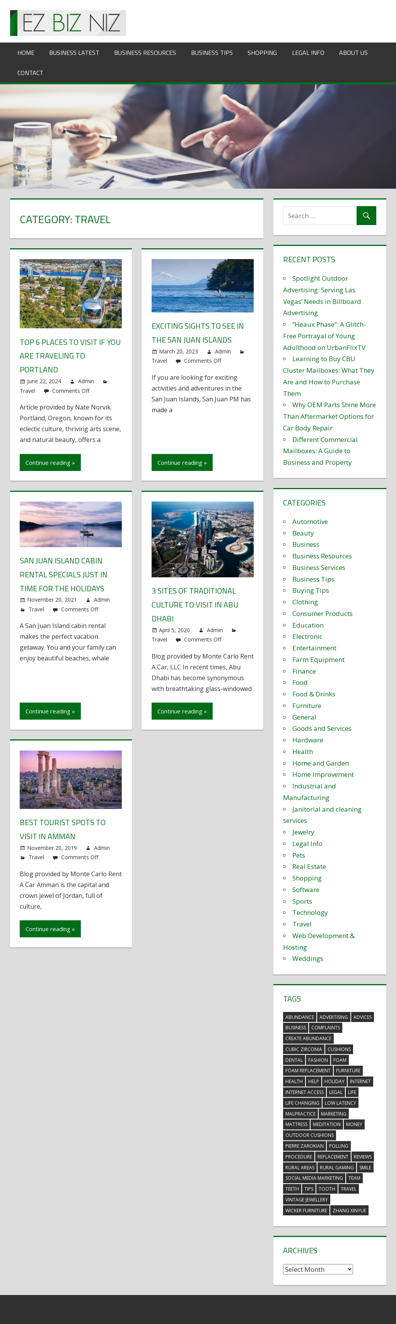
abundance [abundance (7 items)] (299, 1017)
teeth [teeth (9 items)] (292, 1189)
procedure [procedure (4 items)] (298, 1156)
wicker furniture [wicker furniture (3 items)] (306, 1210)
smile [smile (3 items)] (365, 1167)
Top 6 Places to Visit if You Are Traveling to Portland (70, 355)
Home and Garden (320, 763)
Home (25, 52)
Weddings (307, 958)
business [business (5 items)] (295, 1027)
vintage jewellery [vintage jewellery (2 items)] (306, 1199)
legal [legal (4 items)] (336, 1092)
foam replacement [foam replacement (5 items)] (308, 1070)
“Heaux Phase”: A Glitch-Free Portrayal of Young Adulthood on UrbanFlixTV (324, 336)
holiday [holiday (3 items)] (334, 1081)
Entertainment (314, 647)
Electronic (307, 636)
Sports (302, 901)
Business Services (318, 567)
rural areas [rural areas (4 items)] (299, 1167)
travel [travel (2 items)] (349, 1189)
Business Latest (74, 52)
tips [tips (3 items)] (308, 1189)
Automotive (310, 521)
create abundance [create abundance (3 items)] (308, 1038)
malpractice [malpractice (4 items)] (300, 1114)
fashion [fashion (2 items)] (318, 1060)
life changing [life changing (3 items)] (302, 1103)
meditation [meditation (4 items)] (327, 1124)
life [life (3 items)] (352, 1092)
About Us (353, 52)
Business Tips (212, 52)
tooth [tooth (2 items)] (327, 1189)
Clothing (305, 601)
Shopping (262, 52)
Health (302, 751)
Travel (27, 389)
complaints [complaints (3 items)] (325, 1027)
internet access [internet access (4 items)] (304, 1092)
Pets (298, 855)
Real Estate (309, 866)
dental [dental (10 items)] (294, 1060)
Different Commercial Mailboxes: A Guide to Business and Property (320, 451)
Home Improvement (323, 774)
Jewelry (303, 832)
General (304, 717)
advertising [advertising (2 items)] (333, 1017)
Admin (86, 380)
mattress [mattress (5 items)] (296, 1124)
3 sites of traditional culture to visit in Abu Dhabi (195, 603)
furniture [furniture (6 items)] (348, 1070)
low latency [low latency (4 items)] (340, 1103)
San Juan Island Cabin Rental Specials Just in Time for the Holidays (64, 572)
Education (308, 625)
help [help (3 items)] (313, 1081)
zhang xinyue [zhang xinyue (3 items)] (349, 1210)
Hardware (307, 739)
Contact (30, 72)
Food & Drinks (313, 693)
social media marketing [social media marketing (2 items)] (314, 1178)
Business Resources (145, 52)
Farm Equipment (318, 659)
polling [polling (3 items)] (338, 1146)
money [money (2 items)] (354, 1124)
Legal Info (308, 52)
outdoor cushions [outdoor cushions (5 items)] (309, 1135)
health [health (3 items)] (294, 1081)
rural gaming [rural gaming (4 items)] (337, 1167)
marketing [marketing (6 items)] (333, 1114)
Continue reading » (50, 461)
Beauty (303, 533)
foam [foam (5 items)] (339, 1060)
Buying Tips (310, 590)
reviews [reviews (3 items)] (363, 1156)
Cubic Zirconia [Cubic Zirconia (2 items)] (303, 1049)
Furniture (306, 705)
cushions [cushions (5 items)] (339, 1049)
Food (300, 682)
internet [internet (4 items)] (360, 1081)
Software (305, 889)
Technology (310, 912)
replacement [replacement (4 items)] (332, 1156)
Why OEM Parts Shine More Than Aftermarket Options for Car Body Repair (329, 416)
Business (305, 544)
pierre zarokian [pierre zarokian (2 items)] (304, 1146)
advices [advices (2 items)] (362, 1017)
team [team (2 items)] (354, 1178)
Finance (304, 671)
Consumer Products (322, 613)
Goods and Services (322, 728)
